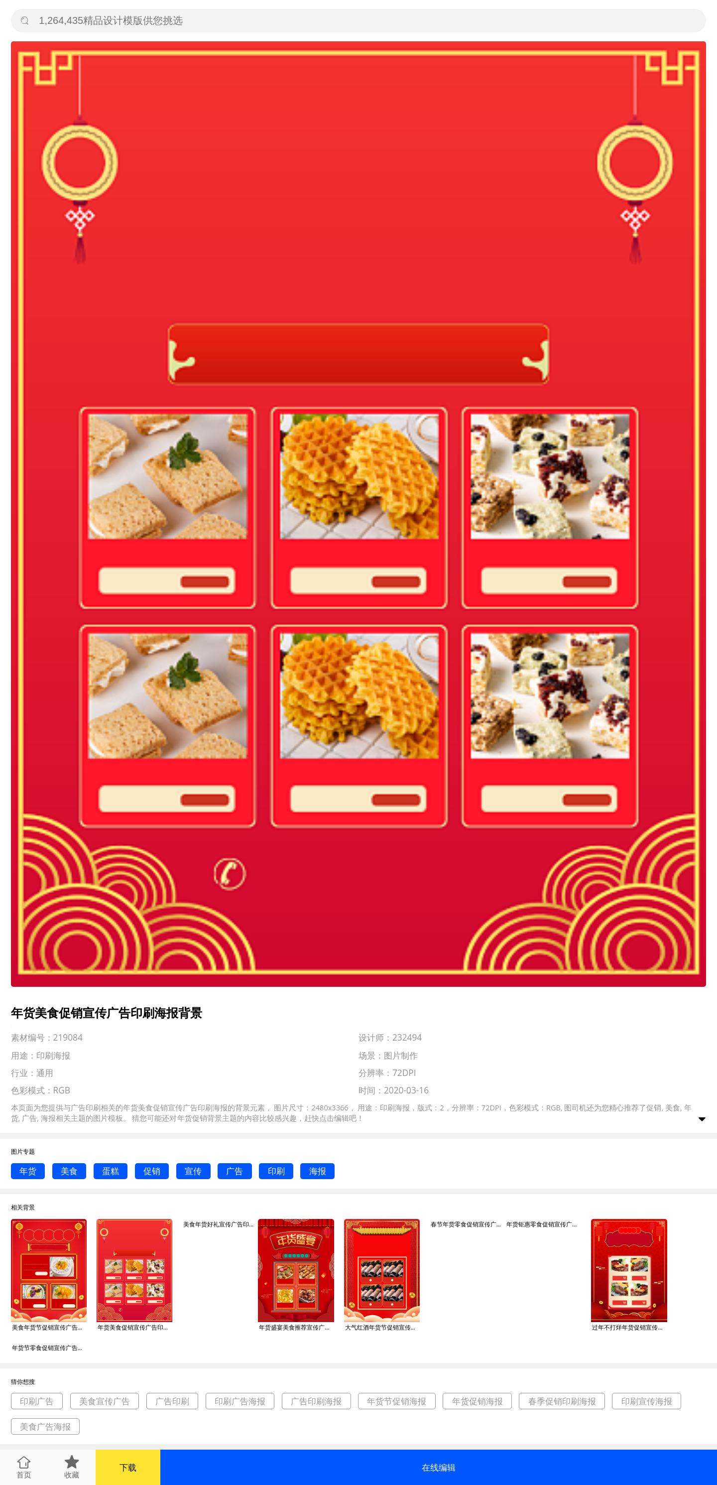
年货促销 (192, 1118)
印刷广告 (37, 1401)
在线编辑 (439, 1467)
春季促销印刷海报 (562, 1401)
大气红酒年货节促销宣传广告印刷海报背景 (382, 1327)
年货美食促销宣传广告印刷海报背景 (135, 1327)
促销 (151, 1171)
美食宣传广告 (104, 1401)
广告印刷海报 (316, 1401)
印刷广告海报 (240, 1401)
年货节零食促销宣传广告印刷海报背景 (49, 1348)
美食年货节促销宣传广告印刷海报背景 (49, 1327)
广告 (234, 1171)
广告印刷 (172, 1401)
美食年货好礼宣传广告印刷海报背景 (220, 1224)
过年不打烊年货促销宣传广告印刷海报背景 (629, 1327)
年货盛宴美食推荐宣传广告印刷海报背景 (296, 1327)
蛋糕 (110, 1171)
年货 (27, 1171)
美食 (69, 1171)
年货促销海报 (477, 1401)
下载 (128, 1467)
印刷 (276, 1171)
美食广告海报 (45, 1426)
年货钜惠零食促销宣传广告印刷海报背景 (543, 1224)
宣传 (193, 1171)
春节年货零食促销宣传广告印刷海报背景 (468, 1224)
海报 (317, 1171)
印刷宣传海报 (646, 1401)
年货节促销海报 (396, 1401)
